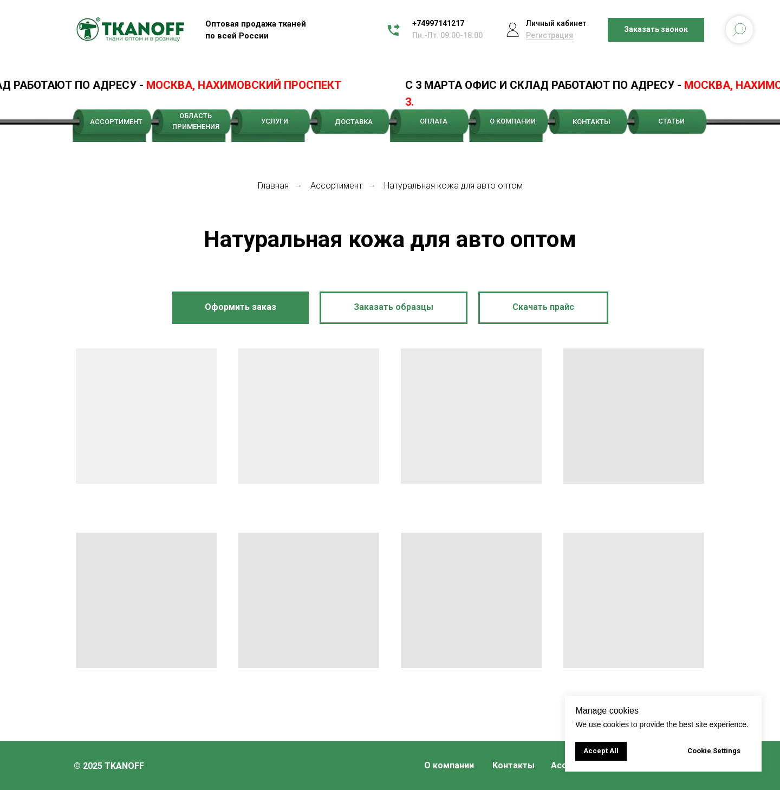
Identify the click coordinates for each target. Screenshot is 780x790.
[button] (656, 30)
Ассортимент (336, 185)
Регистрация (549, 35)
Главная (273, 185)
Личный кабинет (556, 23)
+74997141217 (438, 23)
